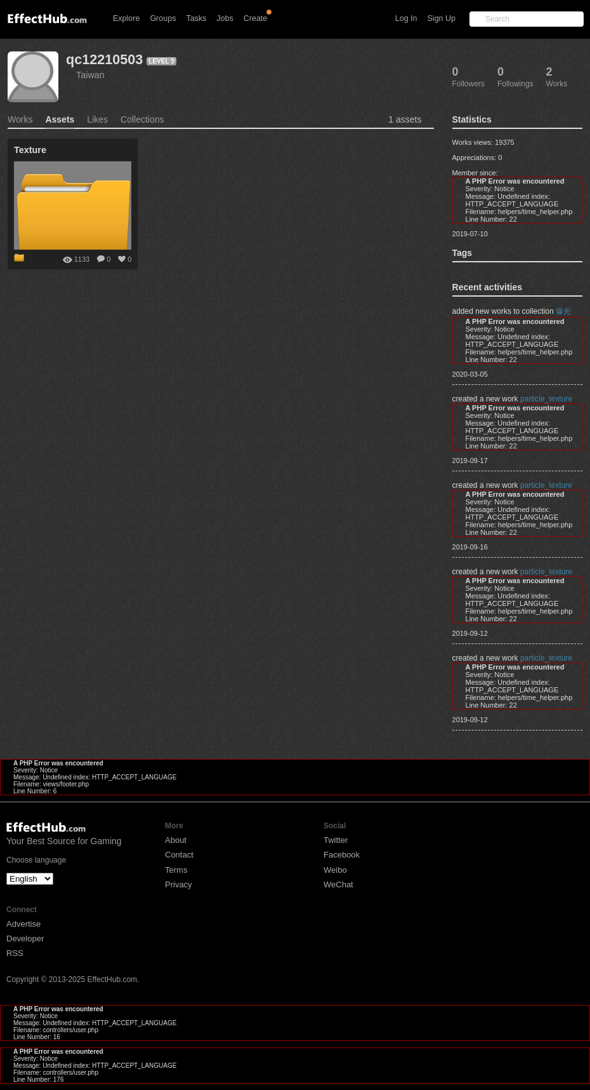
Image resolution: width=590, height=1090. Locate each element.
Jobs (224, 18)
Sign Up (442, 18)
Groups (163, 18)
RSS (14, 953)
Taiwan (90, 75)
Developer (25, 938)
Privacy (178, 884)
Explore (126, 18)
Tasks (196, 18)
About (176, 840)
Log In (406, 18)
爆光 (563, 311)
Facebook (342, 854)
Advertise (23, 924)
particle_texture (546, 398)
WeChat (338, 884)
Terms (176, 870)
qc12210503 (104, 59)
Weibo (335, 870)
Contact (179, 854)
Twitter (336, 840)
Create (256, 18)
